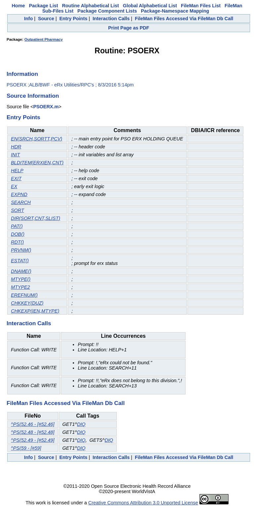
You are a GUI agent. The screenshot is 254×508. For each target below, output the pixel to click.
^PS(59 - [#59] (26, 448)
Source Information (33, 95)
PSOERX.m (46, 106)
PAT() (16, 226)
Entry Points (73, 18)
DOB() (17, 234)
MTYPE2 (20, 287)
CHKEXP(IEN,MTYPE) (35, 311)
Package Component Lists (107, 11)
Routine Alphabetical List (90, 5)
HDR (16, 146)
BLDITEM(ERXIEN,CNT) (37, 162)
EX (14, 186)
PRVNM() (21, 250)
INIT (15, 154)
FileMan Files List (201, 5)
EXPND (19, 194)
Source (46, 18)
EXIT (16, 178)
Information (22, 74)
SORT (17, 210)
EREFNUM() (24, 295)
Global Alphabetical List (150, 5)
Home (18, 5)
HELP (17, 170)
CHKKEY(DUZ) (27, 303)
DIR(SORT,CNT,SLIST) (35, 218)
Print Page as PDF (128, 27)
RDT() (17, 242)
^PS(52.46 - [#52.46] (33, 424)
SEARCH (21, 202)
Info (28, 18)
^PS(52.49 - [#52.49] (33, 440)
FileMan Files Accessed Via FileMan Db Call (184, 18)
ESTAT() (20, 260)
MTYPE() (20, 279)
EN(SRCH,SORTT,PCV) (36, 138)
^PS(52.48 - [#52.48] (33, 432)
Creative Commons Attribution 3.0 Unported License (143, 502)
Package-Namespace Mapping (175, 11)
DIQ (81, 424)
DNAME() (21, 271)
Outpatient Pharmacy (43, 39)
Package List (43, 5)
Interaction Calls (111, 18)
